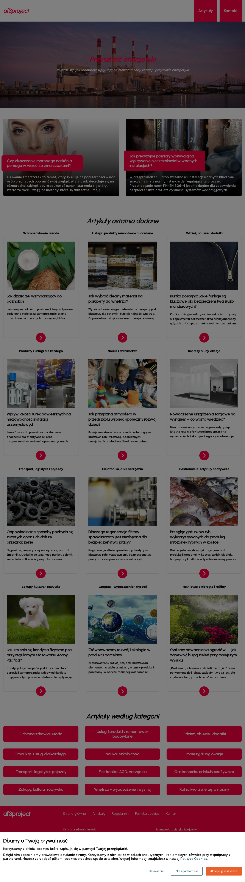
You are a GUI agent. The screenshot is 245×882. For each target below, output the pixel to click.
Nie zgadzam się (187, 871)
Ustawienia (156, 871)
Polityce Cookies (193, 858)
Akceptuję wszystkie (223, 871)
